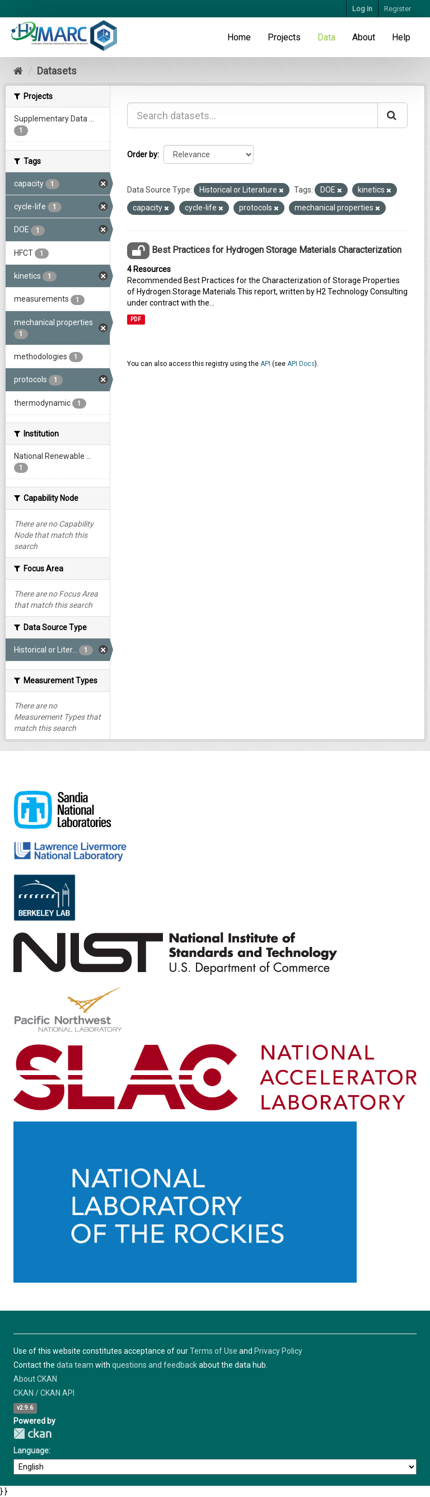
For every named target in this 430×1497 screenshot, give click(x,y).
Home (239, 37)
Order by (142, 154)
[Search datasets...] (252, 115)
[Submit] (392, 115)
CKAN (32, 1433)
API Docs (301, 364)
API (265, 364)
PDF (135, 319)
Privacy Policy (278, 1350)
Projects (284, 37)
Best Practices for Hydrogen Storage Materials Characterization (276, 250)
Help (401, 37)
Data (326, 37)
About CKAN (35, 1378)
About (363, 37)
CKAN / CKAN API (43, 1392)
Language (31, 1450)
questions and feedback (154, 1364)
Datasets (57, 71)
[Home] (18, 71)
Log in (362, 8)
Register (397, 8)
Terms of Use (213, 1350)
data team (75, 1364)
